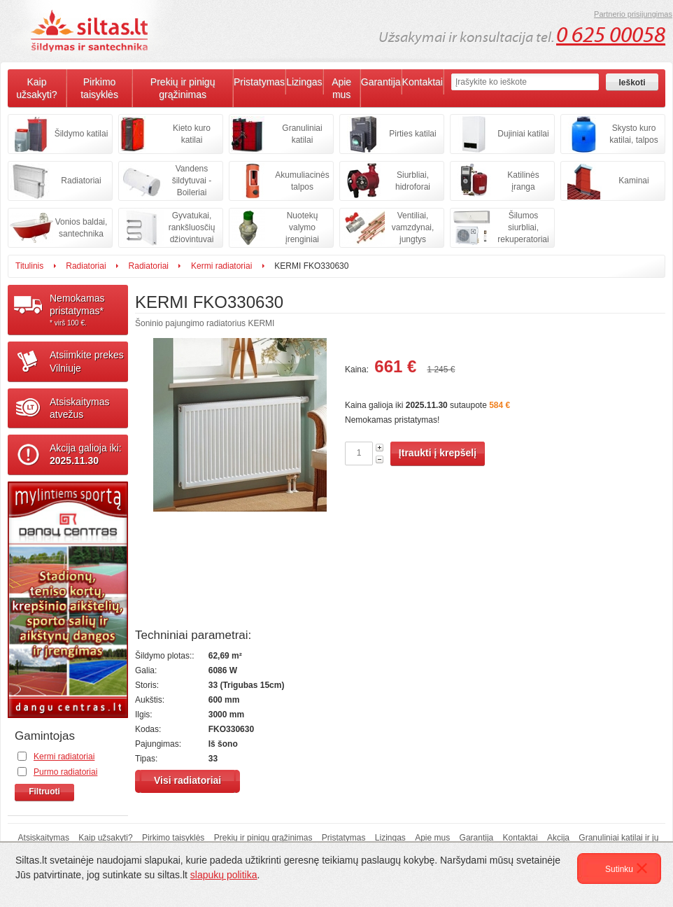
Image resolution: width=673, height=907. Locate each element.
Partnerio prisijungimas (633, 14)
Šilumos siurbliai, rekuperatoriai (522, 227)
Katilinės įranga (523, 181)
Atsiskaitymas (43, 838)
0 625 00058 (610, 35)
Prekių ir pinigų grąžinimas (182, 88)
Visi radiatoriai (187, 780)
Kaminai (633, 180)
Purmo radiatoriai (65, 772)
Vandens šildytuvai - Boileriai (192, 180)
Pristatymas (259, 81)
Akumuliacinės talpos (302, 181)
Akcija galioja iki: (86, 454)
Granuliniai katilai (302, 134)
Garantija (381, 81)
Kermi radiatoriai (221, 266)
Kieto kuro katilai (192, 134)
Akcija (558, 838)
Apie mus (341, 88)
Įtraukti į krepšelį (437, 452)
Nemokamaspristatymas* (89, 310)
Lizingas (304, 81)
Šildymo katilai (81, 134)
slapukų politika (223, 874)
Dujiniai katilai (522, 134)
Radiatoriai (81, 180)
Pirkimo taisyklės (99, 88)
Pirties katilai (412, 134)
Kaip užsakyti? (36, 88)
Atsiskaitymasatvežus (80, 408)
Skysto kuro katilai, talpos (633, 134)
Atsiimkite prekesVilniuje (87, 361)
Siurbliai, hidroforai (412, 181)
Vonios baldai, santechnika (81, 228)
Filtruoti (44, 791)
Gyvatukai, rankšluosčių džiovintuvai (192, 227)
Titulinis (29, 266)
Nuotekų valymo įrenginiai (302, 227)
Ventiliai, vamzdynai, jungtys (413, 227)
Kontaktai (422, 81)
